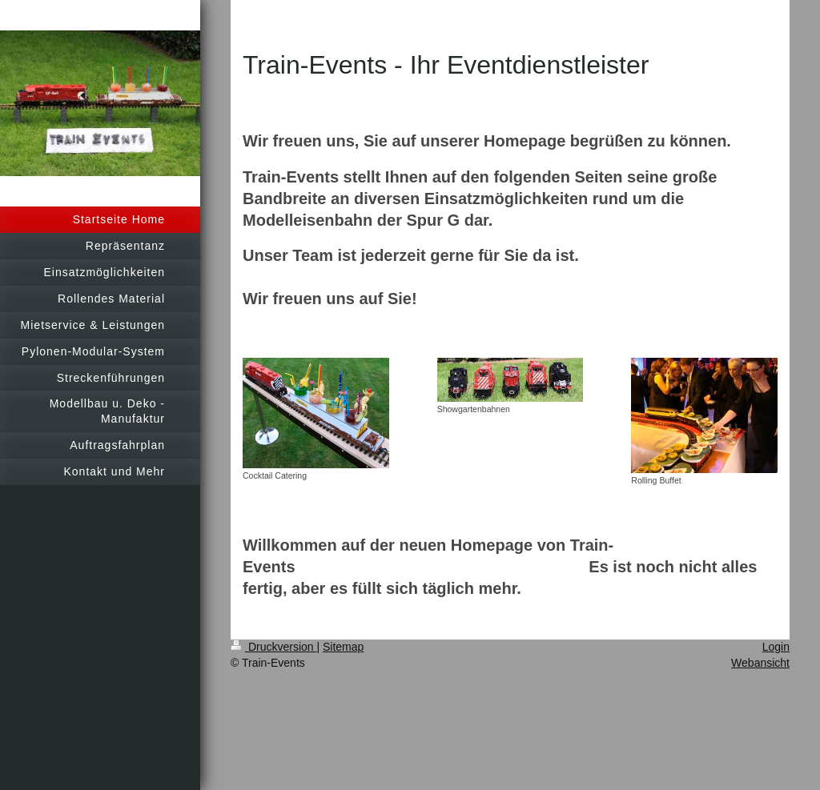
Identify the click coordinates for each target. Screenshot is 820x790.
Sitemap (343, 646)
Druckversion (273, 646)
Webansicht (760, 662)
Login (776, 646)
